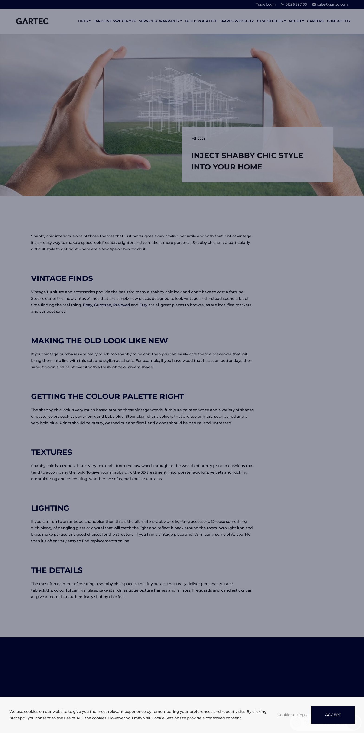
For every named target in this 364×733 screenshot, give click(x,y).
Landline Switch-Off (115, 21)
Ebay (87, 305)
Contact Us (338, 21)
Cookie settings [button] (292, 715)
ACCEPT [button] (333, 715)
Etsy (143, 305)
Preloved (121, 305)
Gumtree (102, 305)
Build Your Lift (201, 21)
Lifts (83, 21)
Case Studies (270, 21)
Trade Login (266, 4)
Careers (315, 21)
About (295, 21)
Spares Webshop (237, 21)
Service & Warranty (159, 21)
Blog (198, 138)
